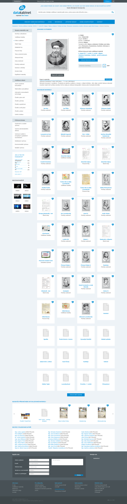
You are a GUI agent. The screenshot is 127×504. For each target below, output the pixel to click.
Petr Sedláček (19, 433)
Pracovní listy (18, 50)
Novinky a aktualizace (20, 33)
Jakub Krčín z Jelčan (46, 361)
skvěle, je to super (19, 159)
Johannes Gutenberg (84, 55)
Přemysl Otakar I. (66, 265)
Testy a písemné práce (21, 54)
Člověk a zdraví (19, 111)
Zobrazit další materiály (76, 394)
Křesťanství (45, 233)
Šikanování (78, 487)
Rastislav (105, 265)
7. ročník (89, 53)
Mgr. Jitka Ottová (86, 441)
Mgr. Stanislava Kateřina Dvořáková (91, 446)
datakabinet (96, 458)
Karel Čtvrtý (65, 361)
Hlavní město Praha (63, 421)
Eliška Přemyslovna (106, 187)
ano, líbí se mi (18, 161)
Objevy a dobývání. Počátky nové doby (57, 26)
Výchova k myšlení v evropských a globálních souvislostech (21, 135)
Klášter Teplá (46, 384)
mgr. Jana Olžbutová (20, 439)
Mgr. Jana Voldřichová (87, 442)
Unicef (56, 487)
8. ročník (94, 53)
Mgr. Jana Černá (52, 446)
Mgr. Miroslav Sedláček (54, 441)
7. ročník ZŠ (40, 26)
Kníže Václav (106, 213)
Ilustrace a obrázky (20, 67)
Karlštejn (85, 361)
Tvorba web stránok (16, 500)
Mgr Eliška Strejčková (54, 444)
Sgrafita (46, 339)
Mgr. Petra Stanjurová (54, 437)
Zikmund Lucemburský (85, 317)
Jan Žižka (65, 108)
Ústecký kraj (82, 421)
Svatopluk (66, 291)
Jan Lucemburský (66, 213)
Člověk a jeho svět (20, 97)
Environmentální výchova (21, 144)
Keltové (106, 361)
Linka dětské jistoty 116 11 (102, 487)
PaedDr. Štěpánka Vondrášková (56, 448)
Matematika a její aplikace (22, 89)
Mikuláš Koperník (66, 134)
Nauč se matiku (99, 488)
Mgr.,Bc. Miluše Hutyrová (22, 448)
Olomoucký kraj (102, 421)
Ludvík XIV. (66, 239)
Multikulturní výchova (20, 141)
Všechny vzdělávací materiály (25, 26)
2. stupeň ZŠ (82, 53)
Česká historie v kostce (65, 339)
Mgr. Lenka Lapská (20, 432)
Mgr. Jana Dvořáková (54, 433)
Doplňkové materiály (20, 74)
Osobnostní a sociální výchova (20, 124)
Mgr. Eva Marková (53, 442)
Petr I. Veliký (85, 134)
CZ (113, 1)
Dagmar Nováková (86, 444)
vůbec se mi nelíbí (19, 168)
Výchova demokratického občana (21, 129)
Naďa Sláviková (85, 432)
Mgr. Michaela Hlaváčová (55, 432)
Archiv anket (17, 174)
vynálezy (80, 57)
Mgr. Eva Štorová (19, 435)
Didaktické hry (18, 47)
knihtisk (93, 55)
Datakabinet (15, 26)
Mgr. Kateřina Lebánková (88, 448)
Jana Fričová (85, 437)
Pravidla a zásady (79, 488)
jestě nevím (17, 164)
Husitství (105, 313)
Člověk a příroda (19, 101)
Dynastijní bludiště (86, 339)
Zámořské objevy (66, 156)
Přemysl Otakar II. (86, 265)
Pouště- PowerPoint (25, 421)
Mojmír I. (85, 239)
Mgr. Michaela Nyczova (87, 439)
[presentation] (65, 469)
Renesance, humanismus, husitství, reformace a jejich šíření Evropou (83, 26)
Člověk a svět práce (20, 107)
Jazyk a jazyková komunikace (19, 84)
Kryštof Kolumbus (46, 162)
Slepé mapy (18, 44)
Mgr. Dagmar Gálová (87, 433)
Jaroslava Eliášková (53, 439)
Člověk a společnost (20, 104)
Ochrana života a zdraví (81, 485)
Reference (15, 488)
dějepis (100, 53)
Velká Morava (46, 317)
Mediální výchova (19, 147)
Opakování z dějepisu (106, 239)
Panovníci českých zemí (46, 260)
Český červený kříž (60, 485)
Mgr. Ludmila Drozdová (21, 444)
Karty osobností (19, 61)
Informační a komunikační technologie (22, 93)
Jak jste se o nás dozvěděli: (21, 470)
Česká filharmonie (59, 489)
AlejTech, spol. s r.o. (38, 500)
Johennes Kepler (106, 108)
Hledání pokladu (106, 339)
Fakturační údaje (16, 490)
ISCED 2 (35, 26)
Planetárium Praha (60, 491)
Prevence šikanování (100, 485)
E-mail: (16, 463)
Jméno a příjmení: (19, 460)
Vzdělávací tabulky (20, 37)
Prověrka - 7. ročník (85, 384)
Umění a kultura (19, 114)
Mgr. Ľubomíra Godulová (88, 435)
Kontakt (14, 492)
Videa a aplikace (19, 40)
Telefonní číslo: (18, 466)
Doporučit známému (57, 75)
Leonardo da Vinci (46, 134)
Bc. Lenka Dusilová (20, 437)
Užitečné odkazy (39, 485)
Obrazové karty (19, 57)
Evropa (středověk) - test (46, 213)
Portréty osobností (20, 64)
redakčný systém (26, 500)
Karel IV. (86, 213)
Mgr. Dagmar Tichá (20, 441)
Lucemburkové (66, 384)
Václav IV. (106, 291)
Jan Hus (45, 108)
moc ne (16, 166)
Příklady (97, 492)
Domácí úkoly (18, 71)
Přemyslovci (106, 384)
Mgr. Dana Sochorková (54, 435)
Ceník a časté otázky (40, 487)
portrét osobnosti (102, 55)
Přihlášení (107, 1)
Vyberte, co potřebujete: (21, 473)
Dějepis (46, 26)
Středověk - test (45, 291)
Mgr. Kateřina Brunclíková (22, 446)
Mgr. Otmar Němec (20, 442)
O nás (14, 485)
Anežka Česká (46, 187)
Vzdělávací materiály (17, 487)
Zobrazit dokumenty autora (88, 60)
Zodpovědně (98, 490)
